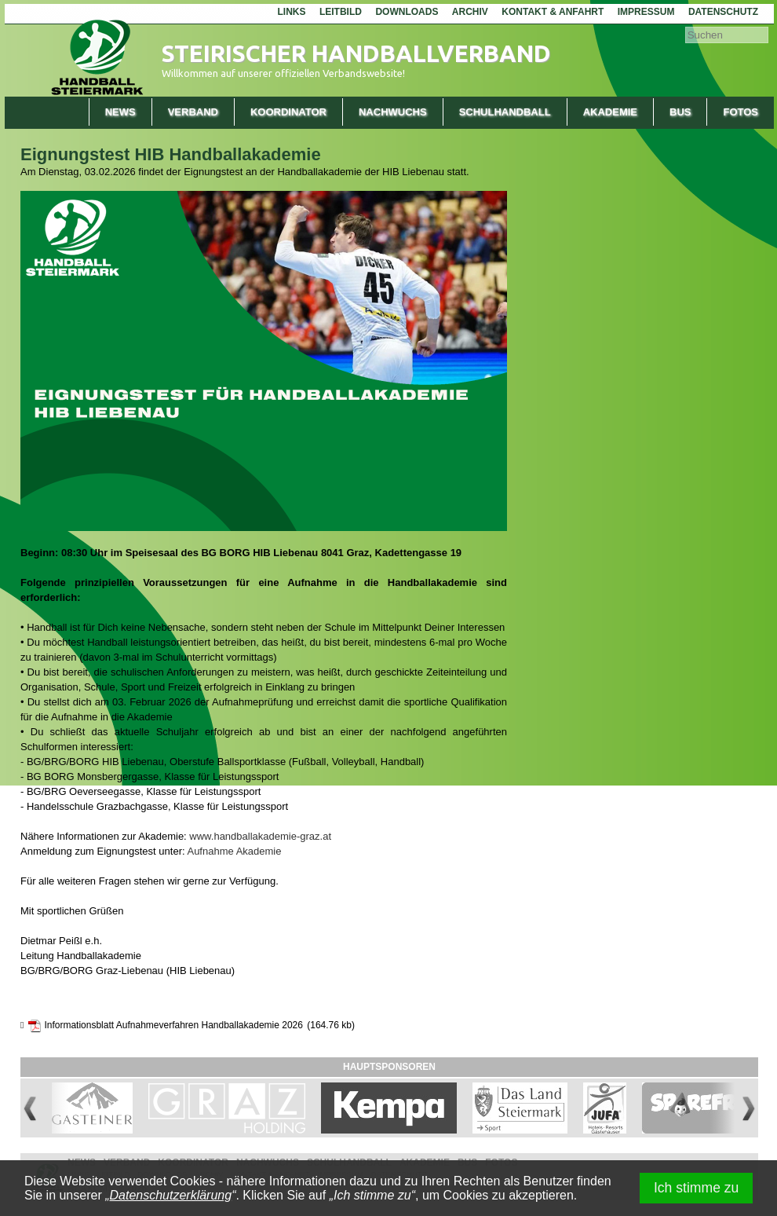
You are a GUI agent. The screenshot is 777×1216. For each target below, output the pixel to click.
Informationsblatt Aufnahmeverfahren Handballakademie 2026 (173, 1025)
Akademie (610, 112)
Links (291, 11)
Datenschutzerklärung (171, 1195)
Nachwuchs (393, 112)
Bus (680, 112)
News (120, 112)
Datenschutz (723, 11)
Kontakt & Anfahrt (553, 11)
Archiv (470, 11)
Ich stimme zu (696, 1188)
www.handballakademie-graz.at (260, 836)
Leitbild (340, 11)
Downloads (406, 11)
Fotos (740, 112)
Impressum (646, 11)
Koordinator (288, 112)
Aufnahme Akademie (234, 851)
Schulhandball (505, 112)
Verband (193, 112)
